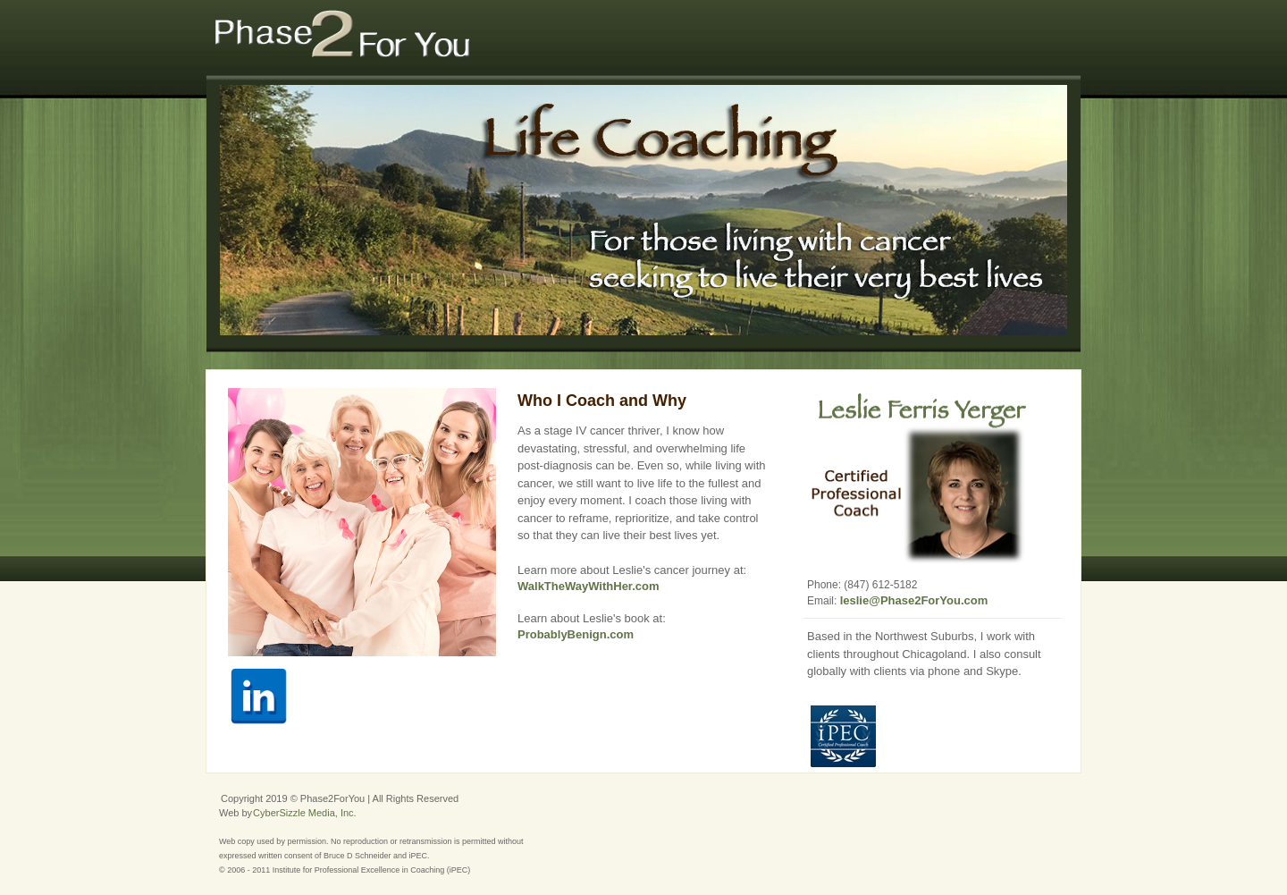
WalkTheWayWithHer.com (588, 586)
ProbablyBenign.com (575, 634)
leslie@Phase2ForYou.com (914, 600)
